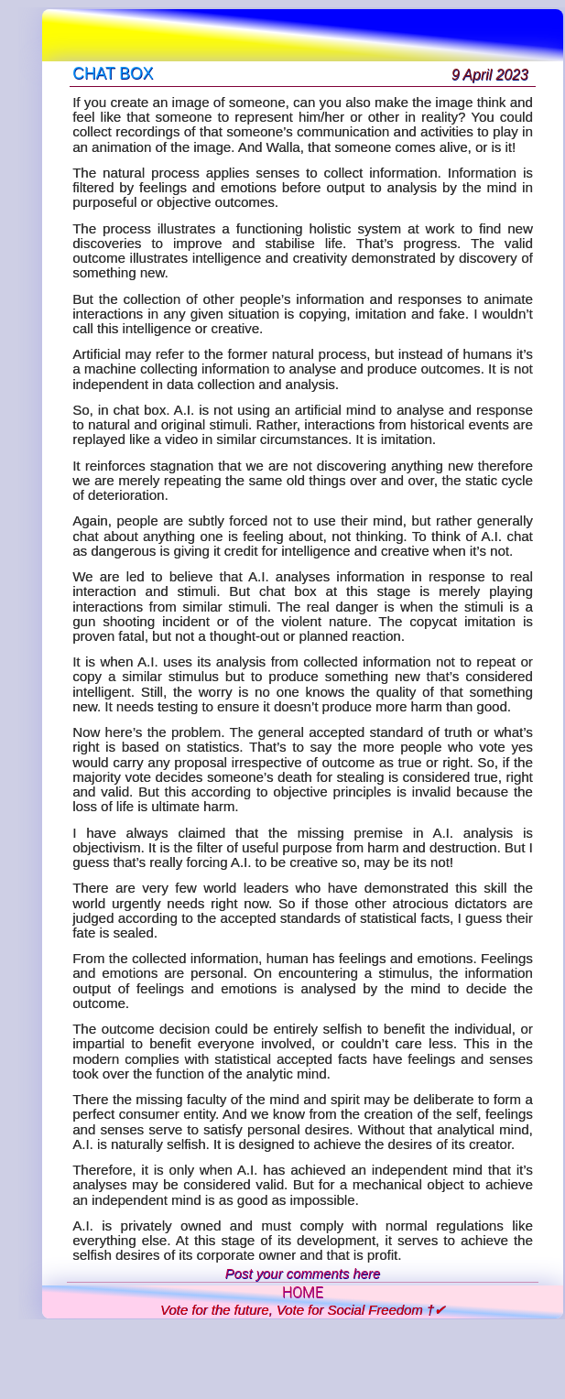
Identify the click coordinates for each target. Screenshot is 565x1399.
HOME (302, 1293)
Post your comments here (302, 1273)
